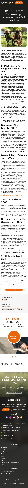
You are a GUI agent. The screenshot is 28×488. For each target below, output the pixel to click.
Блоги (2, 451)
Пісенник (3, 458)
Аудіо (2, 454)
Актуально (4, 447)
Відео (2, 456)
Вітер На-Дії (4, 464)
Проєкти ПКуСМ (5, 474)
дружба (9, 306)
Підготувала (4, 285)
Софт (2, 460)
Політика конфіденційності (14, 480)
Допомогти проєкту (14, 337)
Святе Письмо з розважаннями (10, 462)
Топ (3, 300)
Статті (3, 449)
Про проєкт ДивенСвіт (7, 471)
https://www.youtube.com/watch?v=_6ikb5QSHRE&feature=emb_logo (11, 194)
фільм (3, 306)
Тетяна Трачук (11, 10)
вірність (20, 309)
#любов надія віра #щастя (8, 309)
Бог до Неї (8, 300)
